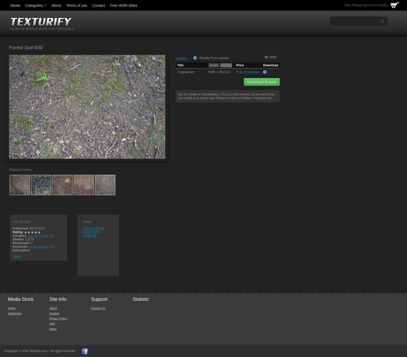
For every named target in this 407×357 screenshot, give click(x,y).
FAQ (52, 323)
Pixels (214, 65)
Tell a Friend (91, 232)
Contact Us (98, 308)
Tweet (16, 256)
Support (54, 313)
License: (181, 58)
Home (15, 5)
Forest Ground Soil (41, 246)
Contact (98, 5)
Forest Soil (46, 236)
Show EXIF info (93, 228)
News (53, 328)
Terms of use (76, 5)
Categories (36, 5)
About (56, 5)
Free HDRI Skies (123, 5)
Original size (185, 72)
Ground (33, 236)
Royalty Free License (214, 58)
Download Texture (261, 82)
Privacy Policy (58, 318)
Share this (90, 235)
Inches (226, 65)
